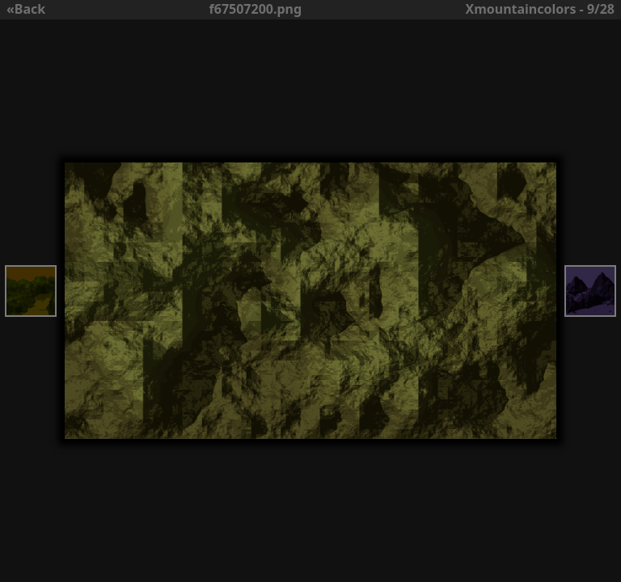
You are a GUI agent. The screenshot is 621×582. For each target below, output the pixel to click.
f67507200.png (255, 9)
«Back (25, 9)
